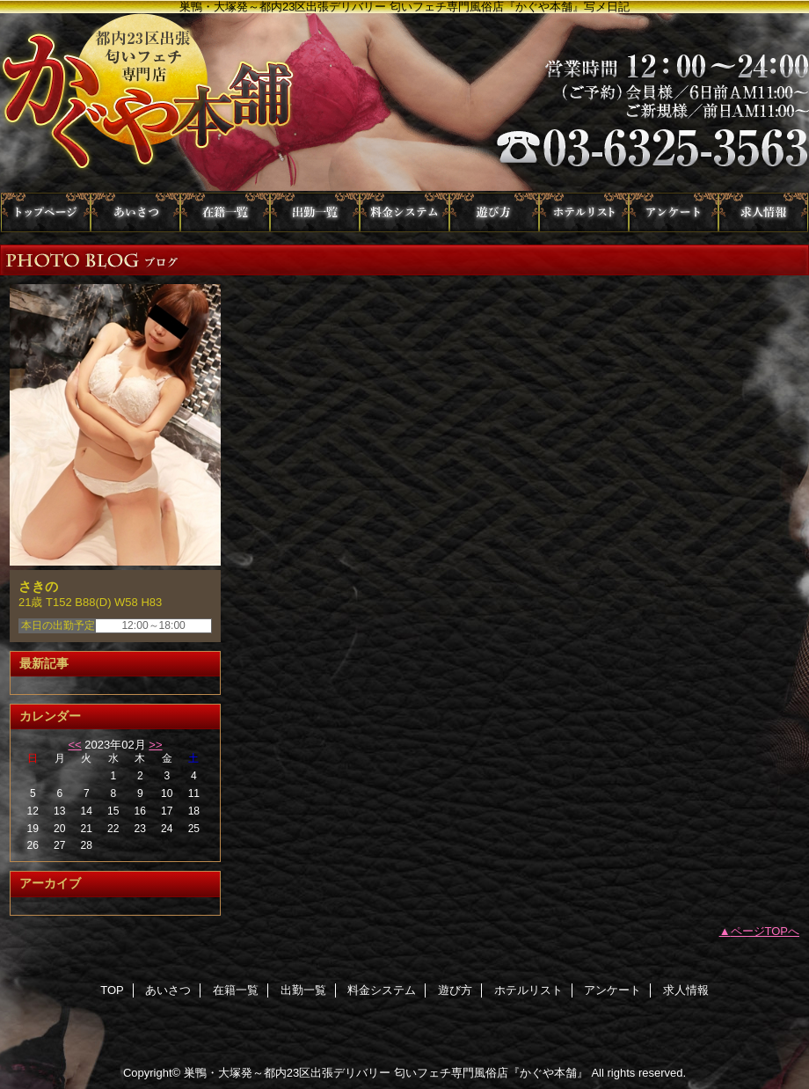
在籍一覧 (225, 212)
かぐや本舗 (404, 103)
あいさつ (135, 212)
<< (74, 744)
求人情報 (763, 212)
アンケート (673, 212)
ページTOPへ (765, 931)
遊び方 (494, 212)
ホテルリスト (584, 212)
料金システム (404, 212)
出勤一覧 (315, 212)
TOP (46, 212)
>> (155, 744)
